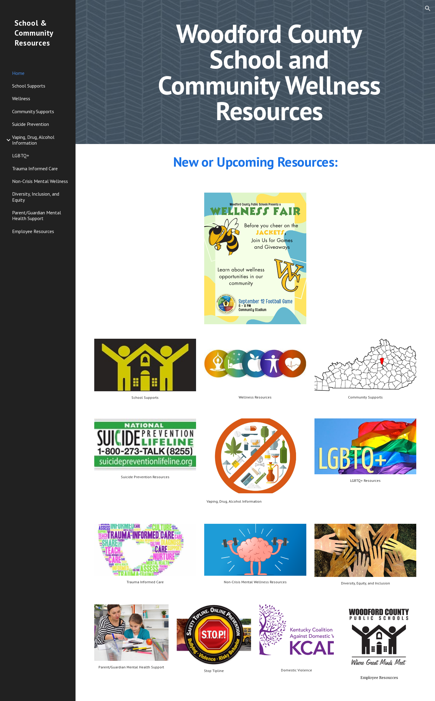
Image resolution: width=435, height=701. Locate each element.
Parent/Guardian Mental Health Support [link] (36, 215)
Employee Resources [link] (33, 231)
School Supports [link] (28, 86)
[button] (427, 8)
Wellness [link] (21, 98)
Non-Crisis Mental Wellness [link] (40, 181)
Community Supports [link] (33, 111)
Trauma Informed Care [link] (35, 168)
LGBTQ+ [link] (20, 155)
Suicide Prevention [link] (30, 124)
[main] (269, 72)
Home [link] (18, 73)
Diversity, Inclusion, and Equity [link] (35, 197)
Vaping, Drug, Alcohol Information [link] (33, 140)
